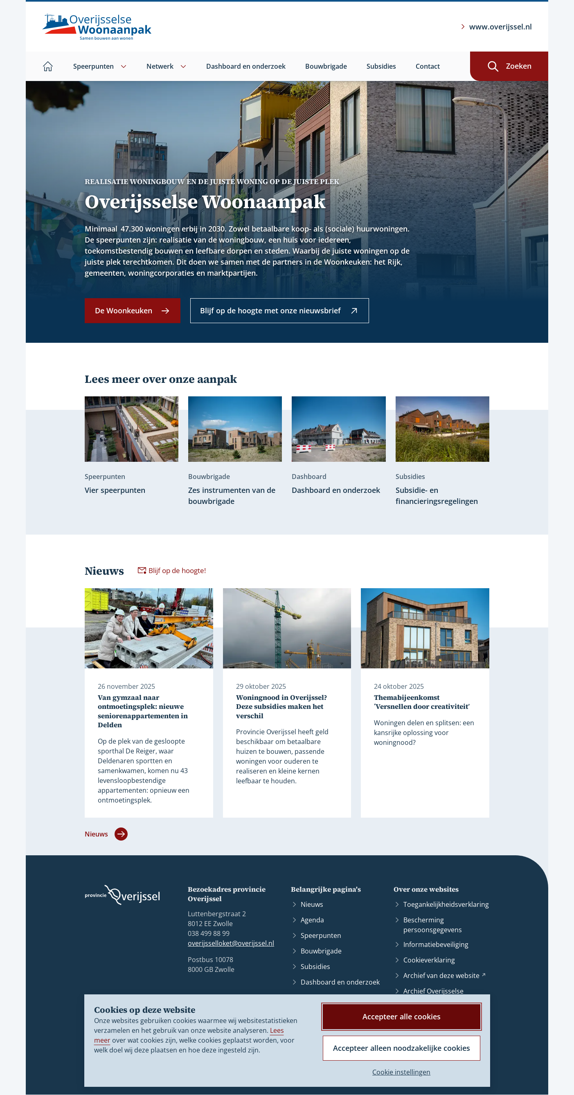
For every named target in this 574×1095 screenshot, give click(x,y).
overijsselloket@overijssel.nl (231, 943)
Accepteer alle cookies (401, 1016)
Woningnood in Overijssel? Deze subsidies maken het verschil (281, 707)
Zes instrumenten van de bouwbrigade (231, 495)
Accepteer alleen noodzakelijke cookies (401, 1048)
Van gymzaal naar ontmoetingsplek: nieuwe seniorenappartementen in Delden (143, 711)
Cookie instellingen (401, 1072)
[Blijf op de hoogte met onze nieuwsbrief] (279, 310)
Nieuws (106, 834)
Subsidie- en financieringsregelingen (437, 495)
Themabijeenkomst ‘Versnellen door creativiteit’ (422, 702)
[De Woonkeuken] (132, 310)
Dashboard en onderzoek (336, 490)
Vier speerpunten (115, 490)
